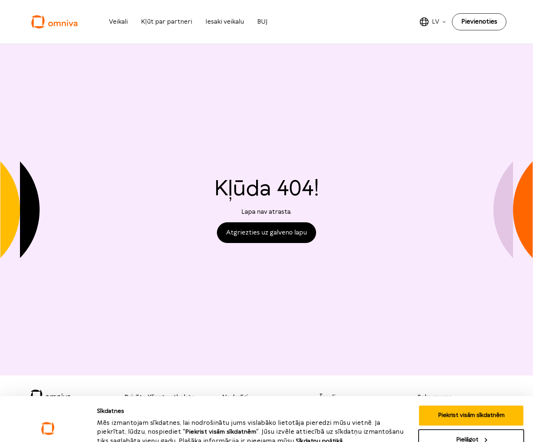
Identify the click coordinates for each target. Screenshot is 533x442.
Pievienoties (479, 22)
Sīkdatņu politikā (319, 400)
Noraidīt (471, 422)
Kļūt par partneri (166, 22)
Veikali (118, 22)
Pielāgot (471, 398)
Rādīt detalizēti (118, 420)
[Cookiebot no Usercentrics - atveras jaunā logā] (48, 427)
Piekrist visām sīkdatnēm (471, 374)
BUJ (262, 22)
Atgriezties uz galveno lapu (266, 233)
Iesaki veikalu (224, 22)
